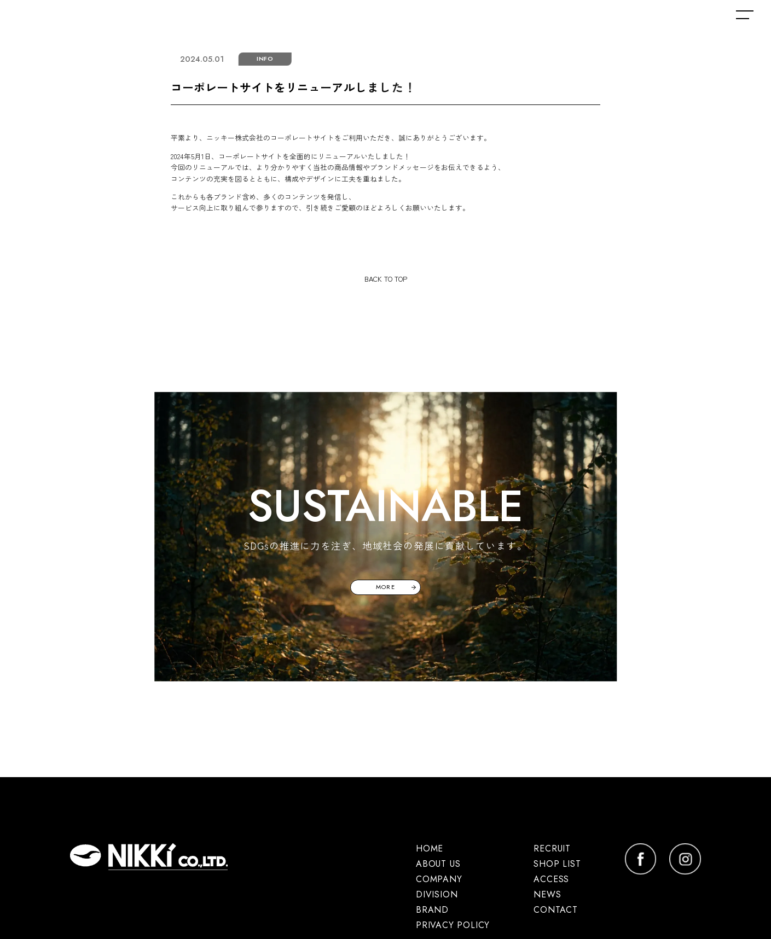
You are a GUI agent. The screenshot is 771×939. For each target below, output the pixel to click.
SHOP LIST (557, 864)
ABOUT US (438, 864)
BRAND (432, 910)
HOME (429, 848)
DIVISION (436, 894)
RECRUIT (552, 848)
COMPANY (439, 879)
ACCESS (551, 879)
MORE (385, 586)
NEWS (547, 894)
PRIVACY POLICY (453, 925)
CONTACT (556, 910)
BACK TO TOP (385, 278)
